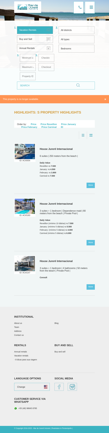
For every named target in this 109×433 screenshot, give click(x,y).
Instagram (72, 387)
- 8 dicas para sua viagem (25, 359)
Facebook (59, 387)
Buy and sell (59, 352)
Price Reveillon (49, 124)
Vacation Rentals (27, 30)
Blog (56, 323)
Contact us (78, 7)
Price (33, 124)
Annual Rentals (27, 48)
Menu (90, 7)
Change (21, 387)
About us (18, 323)
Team (16, 327)
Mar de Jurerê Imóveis (27, 7)
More (90, 185)
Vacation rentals (21, 356)
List (83, 135)
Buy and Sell (25, 39)
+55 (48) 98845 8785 (25, 408)
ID (62, 127)
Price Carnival (49, 127)
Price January (68, 124)
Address (17, 331)
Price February (29, 127)
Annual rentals (20, 352)
